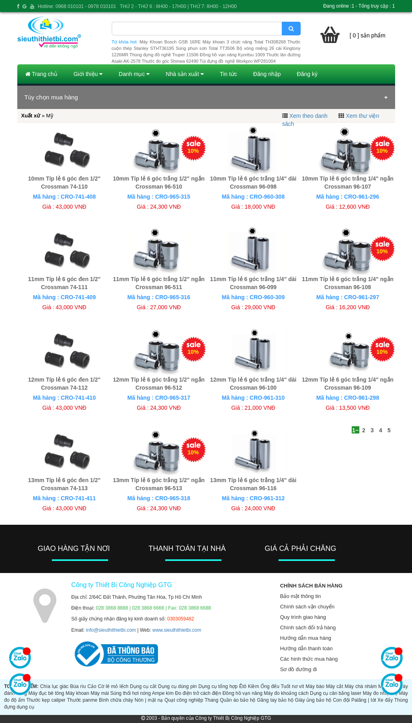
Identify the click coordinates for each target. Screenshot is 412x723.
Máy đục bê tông (46, 693)
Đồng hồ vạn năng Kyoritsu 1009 (232, 54)
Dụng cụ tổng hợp (218, 686)
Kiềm (253, 686)
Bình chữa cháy (116, 700)
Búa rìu (78, 686)
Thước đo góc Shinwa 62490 (170, 61)
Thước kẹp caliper (46, 700)
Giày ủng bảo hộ (313, 700)
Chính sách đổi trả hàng (308, 627)
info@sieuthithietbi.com (111, 630)
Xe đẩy (385, 700)
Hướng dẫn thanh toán (306, 648)
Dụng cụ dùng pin (177, 686)
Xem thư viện (362, 116)
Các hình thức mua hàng (309, 659)
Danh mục (134, 74)
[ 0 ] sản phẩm (367, 35)
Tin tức (228, 74)
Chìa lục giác (54, 686)
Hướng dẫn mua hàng (305, 638)
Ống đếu (269, 686)
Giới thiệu (88, 74)
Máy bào (314, 686)
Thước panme (82, 700)
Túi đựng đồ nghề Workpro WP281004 (238, 61)
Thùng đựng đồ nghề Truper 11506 (164, 54)
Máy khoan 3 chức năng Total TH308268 (244, 41)
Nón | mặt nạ (149, 700)
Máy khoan (77, 693)
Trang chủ (41, 74)
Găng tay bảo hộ (275, 700)
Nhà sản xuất (185, 74)
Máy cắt (334, 686)
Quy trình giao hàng (303, 617)
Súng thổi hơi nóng (130, 693)
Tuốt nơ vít (292, 686)
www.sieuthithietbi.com (176, 630)
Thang (211, 700)
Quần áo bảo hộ (237, 700)
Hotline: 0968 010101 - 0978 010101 (77, 6)
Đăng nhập (267, 74)
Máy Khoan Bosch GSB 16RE (170, 41)
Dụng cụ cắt (143, 686)
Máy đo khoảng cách (286, 693)
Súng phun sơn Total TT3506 (205, 48)
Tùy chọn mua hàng (51, 97)
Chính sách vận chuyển (307, 607)
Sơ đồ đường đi (298, 669)
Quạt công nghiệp (183, 700)
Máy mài (99, 693)
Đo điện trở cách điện (198, 693)
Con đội (341, 700)
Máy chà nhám (360, 686)
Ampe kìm (163, 693)
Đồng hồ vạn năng (242, 693)
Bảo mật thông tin (300, 596)
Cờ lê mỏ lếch (113, 686)
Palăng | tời (363, 700)
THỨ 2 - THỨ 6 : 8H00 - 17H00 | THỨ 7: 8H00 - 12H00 (178, 6)
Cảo (91, 686)
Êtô (242, 686)
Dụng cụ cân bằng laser (335, 693)
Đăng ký (307, 74)
